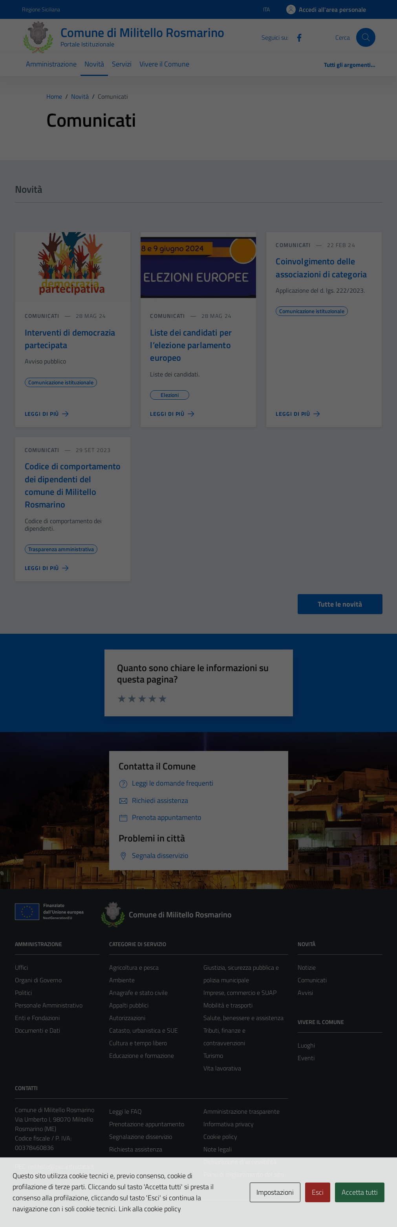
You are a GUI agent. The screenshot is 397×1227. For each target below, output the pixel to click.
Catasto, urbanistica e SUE (143, 1030)
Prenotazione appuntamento (146, 1124)
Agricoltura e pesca (134, 967)
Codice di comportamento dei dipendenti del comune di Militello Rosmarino (73, 485)
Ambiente (122, 980)
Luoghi (306, 1045)
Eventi (306, 1058)
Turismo (213, 1055)
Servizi (122, 64)
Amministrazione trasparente (241, 1111)
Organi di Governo (38, 980)
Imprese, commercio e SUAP (239, 992)
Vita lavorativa (222, 1068)
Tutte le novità (340, 604)
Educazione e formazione (141, 1055)
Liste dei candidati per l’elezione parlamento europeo (190, 345)
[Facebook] (296, 37)
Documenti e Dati (37, 1030)
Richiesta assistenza (135, 1149)
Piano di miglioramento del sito (243, 1174)
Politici (23, 992)
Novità (94, 64)
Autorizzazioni (127, 1017)
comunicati (42, 316)
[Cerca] (365, 37)
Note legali (217, 1149)
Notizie (307, 967)
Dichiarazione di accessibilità (239, 1161)
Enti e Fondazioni (37, 1017)
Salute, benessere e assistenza (243, 1017)
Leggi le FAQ (125, 1111)
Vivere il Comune (164, 64)
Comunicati (312, 980)
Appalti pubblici (128, 1005)
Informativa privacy (228, 1124)
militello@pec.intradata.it (61, 1166)
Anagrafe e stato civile (138, 992)
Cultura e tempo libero (138, 1043)
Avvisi (305, 992)
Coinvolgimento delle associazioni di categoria (321, 267)
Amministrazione (51, 64)
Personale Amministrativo (48, 1005)
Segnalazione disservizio (140, 1136)
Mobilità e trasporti (227, 1005)
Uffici (21, 967)
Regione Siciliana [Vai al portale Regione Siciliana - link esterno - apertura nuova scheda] (41, 9)
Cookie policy (220, 1136)
